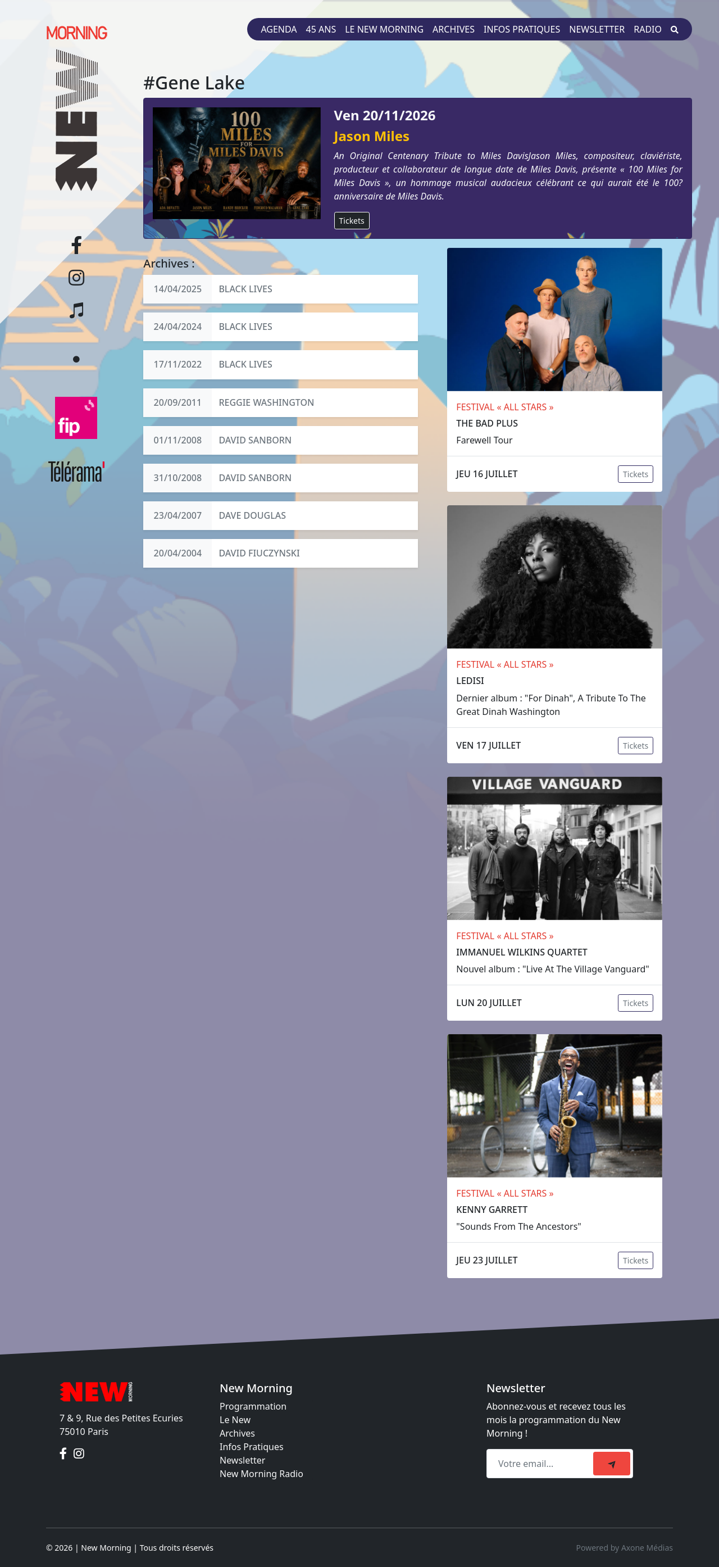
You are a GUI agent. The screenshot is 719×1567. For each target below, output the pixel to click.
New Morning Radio (261, 1474)
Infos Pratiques (252, 1447)
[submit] (611, 1463)
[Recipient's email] (541, 1463)
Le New (235, 1420)
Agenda (279, 29)
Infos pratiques (522, 29)
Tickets (352, 220)
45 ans (321, 29)
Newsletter (597, 29)
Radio (648, 29)
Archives (454, 29)
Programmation (253, 1406)
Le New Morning (384, 29)
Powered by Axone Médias (624, 1547)
